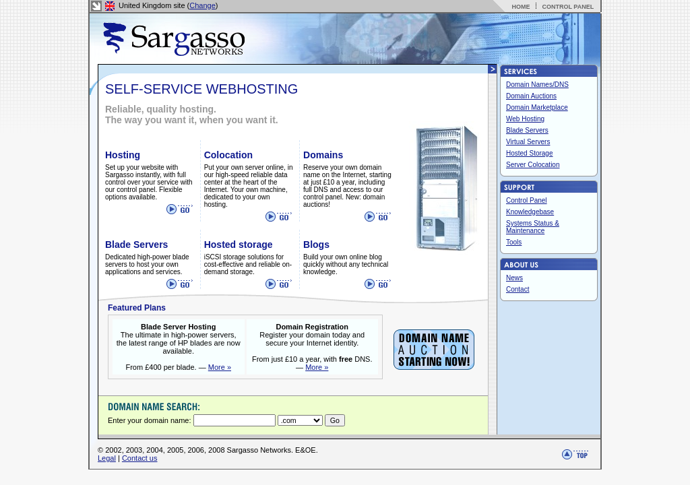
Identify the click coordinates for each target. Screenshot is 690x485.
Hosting (122, 155)
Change (202, 5)
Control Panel (526, 200)
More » (219, 367)
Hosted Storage (529, 153)
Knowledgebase (530, 212)
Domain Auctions (531, 96)
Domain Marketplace (537, 107)
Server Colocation (532, 164)
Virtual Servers (528, 142)
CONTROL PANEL (568, 6)
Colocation (228, 155)
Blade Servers (136, 244)
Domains (323, 155)
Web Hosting (525, 119)
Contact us (140, 458)
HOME (520, 6)
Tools (514, 242)
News (514, 278)
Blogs (316, 244)
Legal (107, 458)
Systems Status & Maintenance (532, 227)
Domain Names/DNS (537, 84)
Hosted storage (238, 244)
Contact (517, 289)
